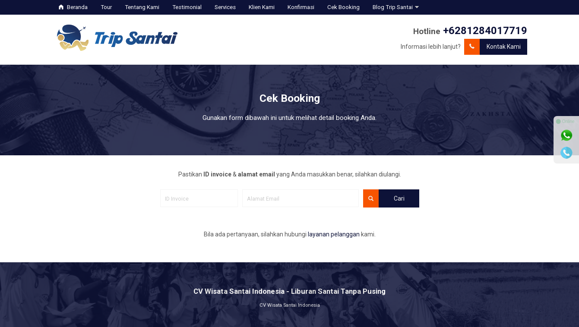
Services (225, 7)
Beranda (73, 7)
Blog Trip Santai (393, 7)
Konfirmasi (301, 7)
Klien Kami (262, 7)
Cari (384, 198)
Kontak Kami (492, 47)
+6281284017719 (485, 31)
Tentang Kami (142, 7)
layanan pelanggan (334, 234)
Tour (106, 7)
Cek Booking (343, 7)
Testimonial (187, 7)
